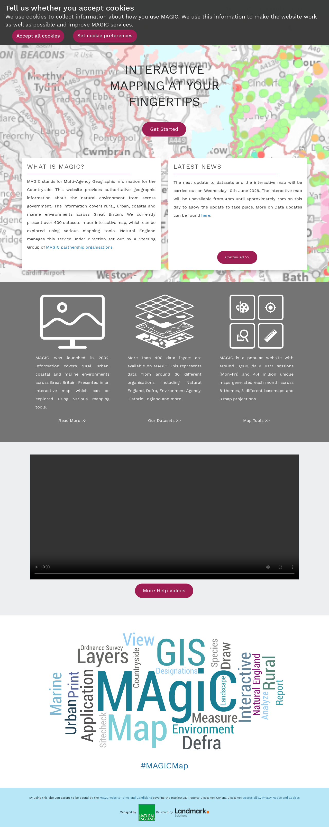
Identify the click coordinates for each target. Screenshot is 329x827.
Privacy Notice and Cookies (281, 797)
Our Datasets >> (164, 420)
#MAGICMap (164, 765)
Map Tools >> (256, 420)
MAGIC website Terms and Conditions (126, 797)
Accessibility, (252, 797)
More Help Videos (164, 591)
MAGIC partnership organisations (79, 247)
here (205, 215)
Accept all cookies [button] (38, 36)
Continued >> (237, 257)
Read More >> (73, 420)
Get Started (168, 129)
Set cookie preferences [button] (105, 36)
